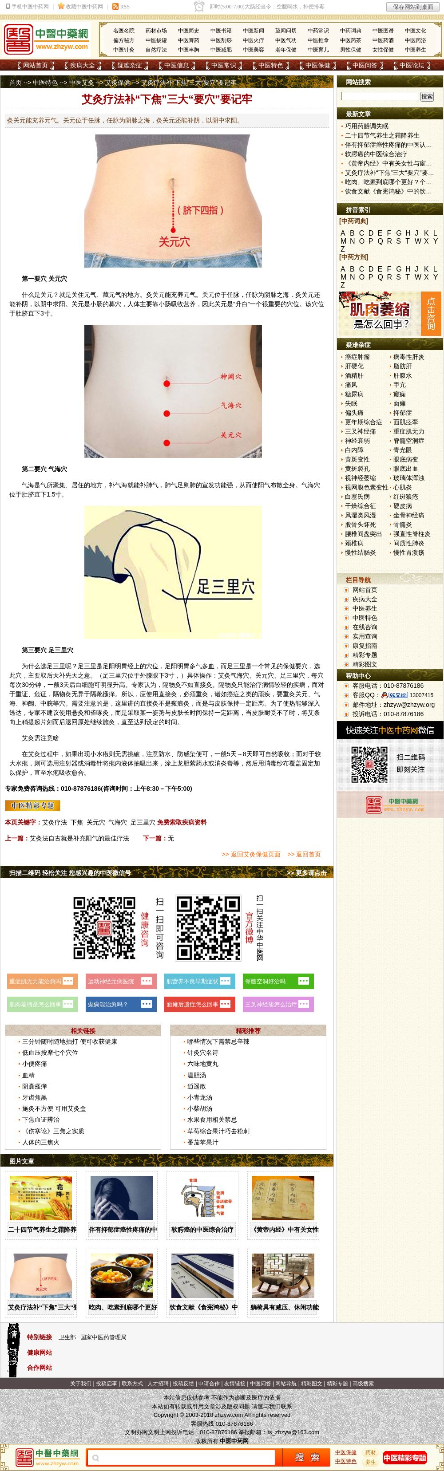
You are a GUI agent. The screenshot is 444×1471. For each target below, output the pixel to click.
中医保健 (317, 65)
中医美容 (253, 50)
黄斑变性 (357, 459)
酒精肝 (354, 375)
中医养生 (415, 50)
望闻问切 (286, 31)
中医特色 (270, 65)
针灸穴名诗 (202, 1052)
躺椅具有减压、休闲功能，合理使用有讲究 (309, 1307)
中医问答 (365, 65)
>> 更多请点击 (307, 872)
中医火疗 (253, 40)
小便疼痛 (34, 1063)
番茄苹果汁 (202, 1142)
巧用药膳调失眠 (366, 126)
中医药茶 (350, 40)
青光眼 (402, 450)
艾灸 (224, 675)
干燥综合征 (360, 505)
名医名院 (124, 31)
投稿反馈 (183, 1383)
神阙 (28, 703)
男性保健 (350, 50)
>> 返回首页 (304, 854)
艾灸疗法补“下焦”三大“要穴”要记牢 (57, 1307)
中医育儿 (318, 50)
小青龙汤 (199, 1097)
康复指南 (365, 645)
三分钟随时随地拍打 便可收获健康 (69, 1041)
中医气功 (286, 40)
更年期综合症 (363, 422)
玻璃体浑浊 (408, 477)
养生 (370, 1462)
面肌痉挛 (405, 422)
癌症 (233, 694)
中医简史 (188, 31)
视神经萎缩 (360, 477)
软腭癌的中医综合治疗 (202, 1229)
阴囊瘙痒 (34, 1086)
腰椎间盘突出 (363, 533)
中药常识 (318, 31)
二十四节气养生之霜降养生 (45, 1229)
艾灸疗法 (54, 822)
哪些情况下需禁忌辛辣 (218, 1041)
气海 (54, 469)
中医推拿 (318, 40)
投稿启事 (106, 1383)
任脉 (233, 294)
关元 (54, 278)
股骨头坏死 (360, 524)
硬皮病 (402, 505)
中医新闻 (253, 31)
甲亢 (399, 384)
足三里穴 (143, 822)
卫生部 (67, 1337)
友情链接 (235, 1383)
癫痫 (399, 394)
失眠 (351, 403)
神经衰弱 (357, 440)
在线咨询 (365, 627)
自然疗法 (156, 50)
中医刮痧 (221, 40)
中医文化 (415, 31)
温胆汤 (196, 1075)
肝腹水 (402, 375)
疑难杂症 (129, 65)
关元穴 (96, 822)
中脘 (46, 703)
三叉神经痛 (360, 431)
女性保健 (383, 50)
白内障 (354, 450)
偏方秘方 (124, 40)
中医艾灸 (81, 82)
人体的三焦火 (40, 1142)
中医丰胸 (188, 50)
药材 (370, 1452)
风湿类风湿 (360, 515)
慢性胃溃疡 (408, 552)
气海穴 (117, 822)
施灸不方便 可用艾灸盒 (54, 1108)
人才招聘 (158, 1383)
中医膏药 (188, 40)
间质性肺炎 (408, 543)
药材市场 (156, 31)
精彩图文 (365, 664)
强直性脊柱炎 (412, 533)
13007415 (421, 695)
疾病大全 (82, 65)
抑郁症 (402, 412)
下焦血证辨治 (40, 1119)
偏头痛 (354, 412)
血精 (28, 1075)
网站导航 (286, 1383)
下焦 (77, 822)
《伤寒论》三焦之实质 (53, 1131)
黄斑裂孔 (357, 468)
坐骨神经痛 (408, 515)
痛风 (351, 384)
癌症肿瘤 (357, 356)
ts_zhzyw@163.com (293, 1432)
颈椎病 (354, 543)
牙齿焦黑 (34, 1097)
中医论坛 (412, 65)
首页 (15, 82)
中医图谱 (383, 31)
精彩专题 (365, 655)
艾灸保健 (117, 82)
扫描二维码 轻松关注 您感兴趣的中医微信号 (70, 872)
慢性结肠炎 (360, 552)
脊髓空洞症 (408, 440)
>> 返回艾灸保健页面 (251, 854)
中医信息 (176, 65)
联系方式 (132, 1383)
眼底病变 (405, 459)
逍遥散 (196, 1086)
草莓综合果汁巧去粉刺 (218, 1131)
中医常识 (223, 65)
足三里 (57, 650)
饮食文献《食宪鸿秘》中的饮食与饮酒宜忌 (229, 1307)
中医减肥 (221, 50)
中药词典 (350, 31)
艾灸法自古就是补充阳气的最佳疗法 (79, 838)
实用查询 (365, 636)
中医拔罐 (156, 40)
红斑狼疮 (405, 496)
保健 (289, 666)
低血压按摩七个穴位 (50, 1052)
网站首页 (35, 65)
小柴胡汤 (199, 1108)
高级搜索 (363, 1383)
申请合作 (209, 1383)
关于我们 (80, 1383)
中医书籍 (221, 31)
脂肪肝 (402, 366)
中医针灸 (124, 50)
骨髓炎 (402, 524)
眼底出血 (405, 468)
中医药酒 (383, 40)
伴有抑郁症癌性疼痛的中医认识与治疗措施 (148, 1229)
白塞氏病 (357, 496)
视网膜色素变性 (366, 487)
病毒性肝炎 (408, 356)
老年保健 (286, 50)
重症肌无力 (408, 431)
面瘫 (399, 403)
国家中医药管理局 (103, 1337)
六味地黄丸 (202, 1063)
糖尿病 (354, 394)
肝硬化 (354, 366)
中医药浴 (415, 40)
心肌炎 (402, 487)
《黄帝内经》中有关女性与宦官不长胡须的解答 (315, 1229)
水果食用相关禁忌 (212, 1119)
